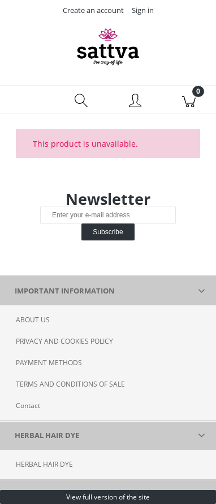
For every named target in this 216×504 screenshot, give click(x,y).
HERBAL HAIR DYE (44, 464)
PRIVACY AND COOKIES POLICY (64, 341)
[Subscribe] (107, 231)
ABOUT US (33, 320)
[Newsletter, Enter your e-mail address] (108, 215)
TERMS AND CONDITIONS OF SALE (70, 384)
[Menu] (27, 100)
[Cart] (189, 100)
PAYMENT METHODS (49, 362)
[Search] (81, 100)
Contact (28, 405)
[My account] (135, 101)
